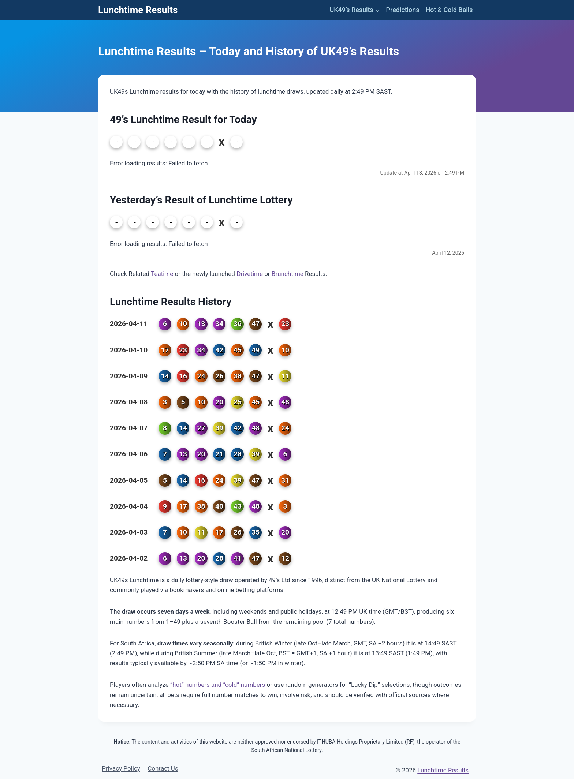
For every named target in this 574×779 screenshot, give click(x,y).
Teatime (162, 273)
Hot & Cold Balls (449, 10)
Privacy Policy (121, 768)
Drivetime (249, 273)
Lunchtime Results (443, 770)
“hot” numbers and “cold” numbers (217, 684)
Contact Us (163, 768)
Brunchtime (287, 273)
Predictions (403, 10)
